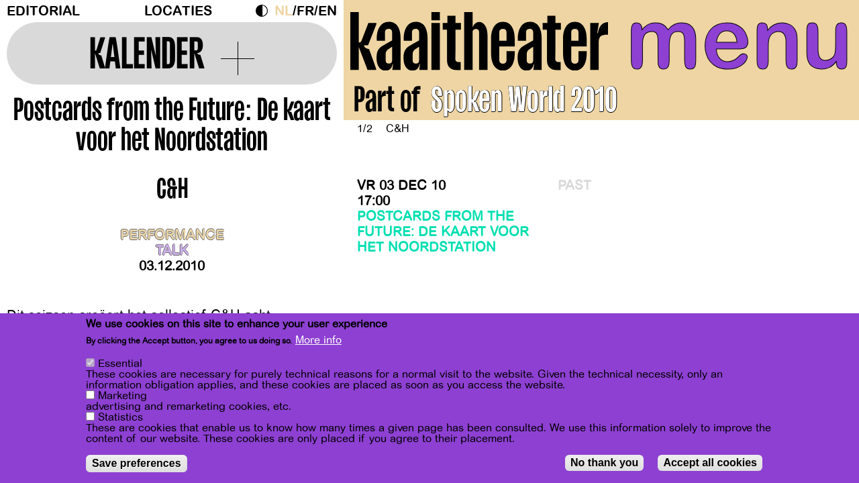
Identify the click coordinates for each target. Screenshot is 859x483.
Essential (120, 363)
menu (739, 40)
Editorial (43, 11)
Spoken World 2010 (524, 103)
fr (305, 11)
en (327, 11)
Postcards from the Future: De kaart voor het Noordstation (443, 232)
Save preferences (136, 463)
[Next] (825, 84)
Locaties (178, 11)
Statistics (120, 417)
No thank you (604, 462)
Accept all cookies (710, 462)
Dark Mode (265, 11)
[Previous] (377, 84)
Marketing (122, 395)
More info (318, 340)
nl (283, 11)
